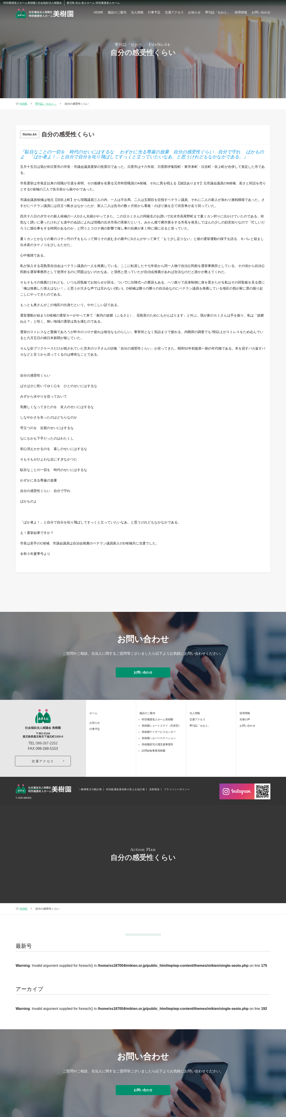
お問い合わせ (261, 12)
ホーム (93, 712)
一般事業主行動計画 (90, 788)
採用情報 (241, 12)
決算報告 (154, 788)
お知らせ (194, 12)
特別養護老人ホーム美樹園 (157, 718)
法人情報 (137, 12)
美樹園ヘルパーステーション (159, 737)
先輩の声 (245, 718)
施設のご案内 (117, 12)
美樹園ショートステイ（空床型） (161, 725)
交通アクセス (174, 12)
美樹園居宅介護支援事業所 (157, 743)
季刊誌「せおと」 (217, 12)
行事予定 (154, 12)
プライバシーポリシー (177, 788)
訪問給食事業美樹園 (153, 750)
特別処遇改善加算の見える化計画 (125, 788)
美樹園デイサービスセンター (159, 731)
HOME (98, 12)
